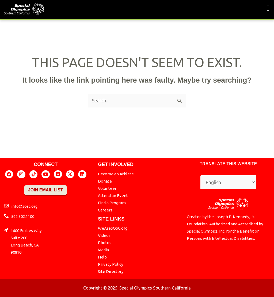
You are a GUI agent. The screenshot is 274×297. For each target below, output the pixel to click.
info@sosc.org (24, 206)
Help (102, 257)
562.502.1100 (22, 216)
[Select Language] (228, 182)
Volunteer (107, 188)
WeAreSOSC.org (112, 228)
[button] (268, 8)
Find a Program (112, 202)
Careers (105, 210)
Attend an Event (113, 195)
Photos (104, 242)
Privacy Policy (110, 264)
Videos (104, 235)
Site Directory (110, 271)
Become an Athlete (116, 174)
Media (103, 250)
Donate (105, 181)
